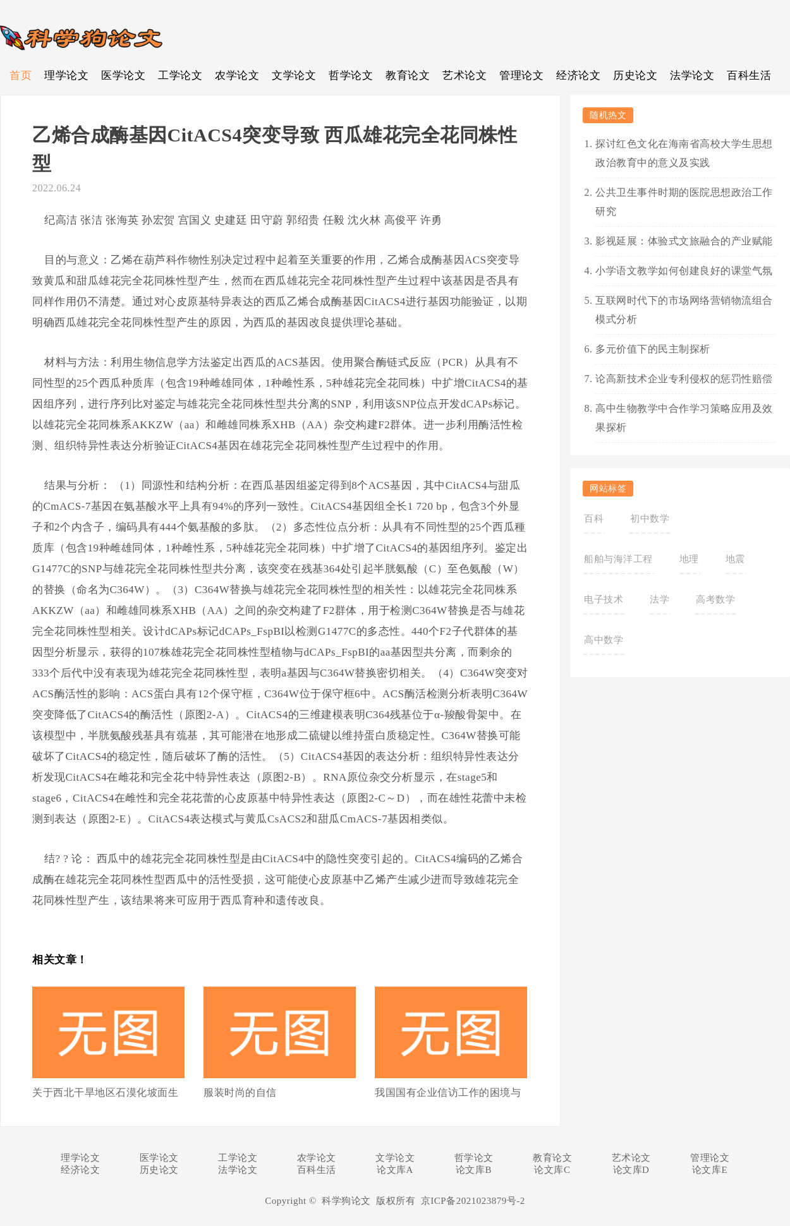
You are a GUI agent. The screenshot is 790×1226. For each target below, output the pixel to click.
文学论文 (294, 75)
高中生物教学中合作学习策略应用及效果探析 (684, 418)
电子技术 (603, 599)
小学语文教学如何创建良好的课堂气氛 (684, 270)
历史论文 (635, 75)
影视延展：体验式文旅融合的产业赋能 (684, 241)
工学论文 (180, 75)
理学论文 (66, 75)
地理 (689, 559)
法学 (659, 599)
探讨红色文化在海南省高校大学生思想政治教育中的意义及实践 (684, 153)
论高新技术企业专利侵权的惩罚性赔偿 (684, 378)
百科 (594, 519)
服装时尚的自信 (240, 1092)
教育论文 (408, 75)
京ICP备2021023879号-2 (473, 1201)
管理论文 (521, 75)
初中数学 (649, 519)
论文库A (395, 1170)
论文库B (474, 1170)
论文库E (709, 1170)
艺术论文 (464, 75)
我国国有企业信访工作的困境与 (448, 1092)
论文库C (552, 1170)
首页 (20, 75)
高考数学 (715, 599)
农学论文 (237, 75)
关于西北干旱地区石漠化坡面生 (105, 1092)
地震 (735, 559)
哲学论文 (351, 75)
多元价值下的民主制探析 (652, 349)
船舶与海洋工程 (618, 559)
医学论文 (123, 75)
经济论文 (578, 75)
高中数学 (603, 640)
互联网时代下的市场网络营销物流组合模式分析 (684, 310)
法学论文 (692, 75)
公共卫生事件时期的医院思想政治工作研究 (684, 202)
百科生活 (749, 75)
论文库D (631, 1170)
